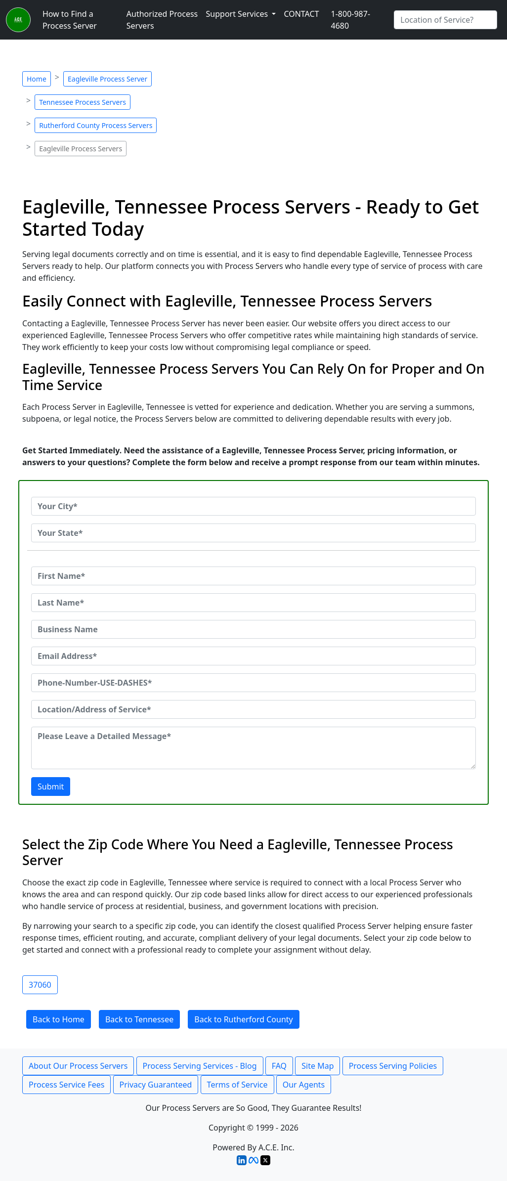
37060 (40, 984)
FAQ (279, 1065)
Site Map (317, 1065)
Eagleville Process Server (107, 79)
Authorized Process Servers (162, 19)
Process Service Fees (66, 1084)
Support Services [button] (238, 13)
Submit (51, 786)
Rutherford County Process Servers (95, 125)
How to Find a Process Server (69, 19)
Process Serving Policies (393, 1065)
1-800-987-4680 (351, 19)
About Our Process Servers (78, 1065)
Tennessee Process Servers (82, 102)
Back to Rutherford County (243, 1019)
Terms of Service (237, 1084)
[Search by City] (445, 19)
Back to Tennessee (139, 1019)
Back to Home (58, 1019)
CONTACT (301, 13)
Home (36, 79)
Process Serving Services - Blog (200, 1065)
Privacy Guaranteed (156, 1084)
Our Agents (304, 1084)
